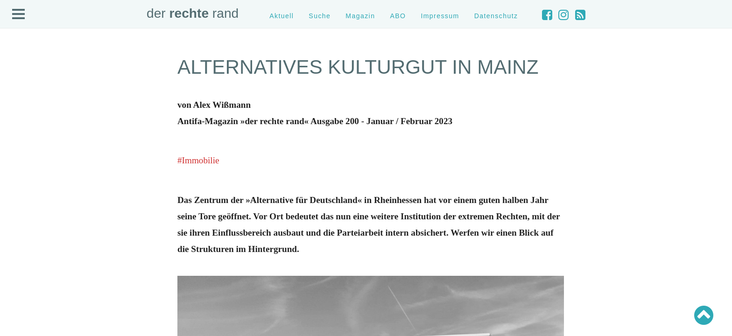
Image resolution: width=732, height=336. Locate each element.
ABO (398, 16)
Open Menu (18, 14)
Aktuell (281, 16)
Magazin (360, 16)
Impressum (440, 16)
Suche (320, 16)
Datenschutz (496, 16)
